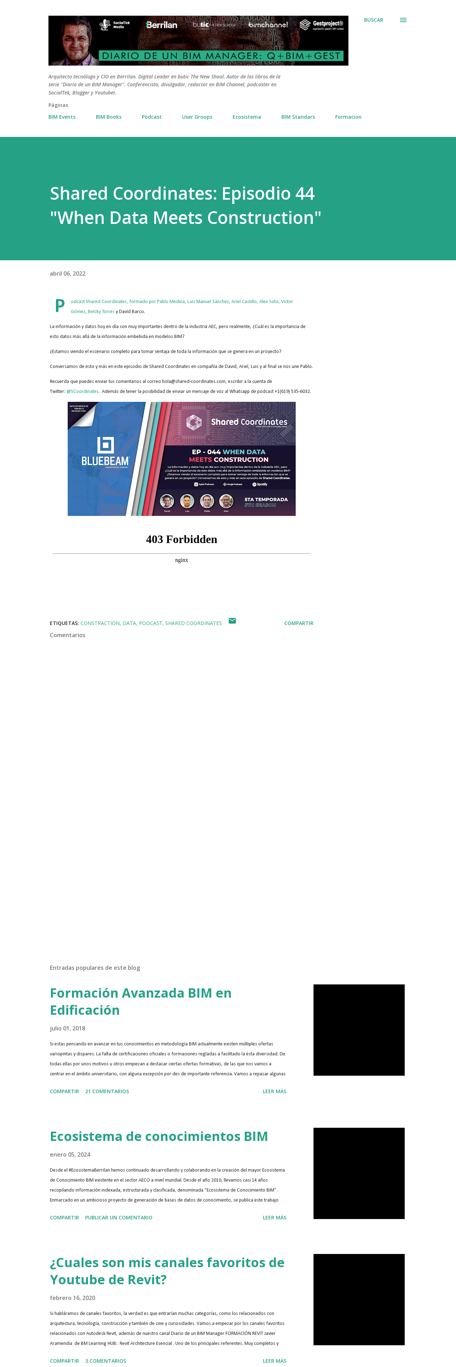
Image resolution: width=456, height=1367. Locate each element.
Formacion (348, 116)
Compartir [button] (299, 623)
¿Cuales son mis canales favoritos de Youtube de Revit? (167, 1271)
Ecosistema (247, 116)
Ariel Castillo (244, 301)
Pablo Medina (171, 301)
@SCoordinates (83, 391)
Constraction (100, 623)
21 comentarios (107, 1091)
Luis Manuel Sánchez (208, 301)
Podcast (152, 116)
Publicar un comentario (118, 1217)
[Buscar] (373, 20)
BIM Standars (298, 116)
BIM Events (62, 116)
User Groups (197, 116)
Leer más (274, 1091)
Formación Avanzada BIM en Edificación (141, 1001)
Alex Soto (269, 301)
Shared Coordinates (106, 301)
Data (129, 623)
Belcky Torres (101, 311)
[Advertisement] (170, 875)
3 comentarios (105, 1360)
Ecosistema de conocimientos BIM (159, 1136)
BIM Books (108, 116)
